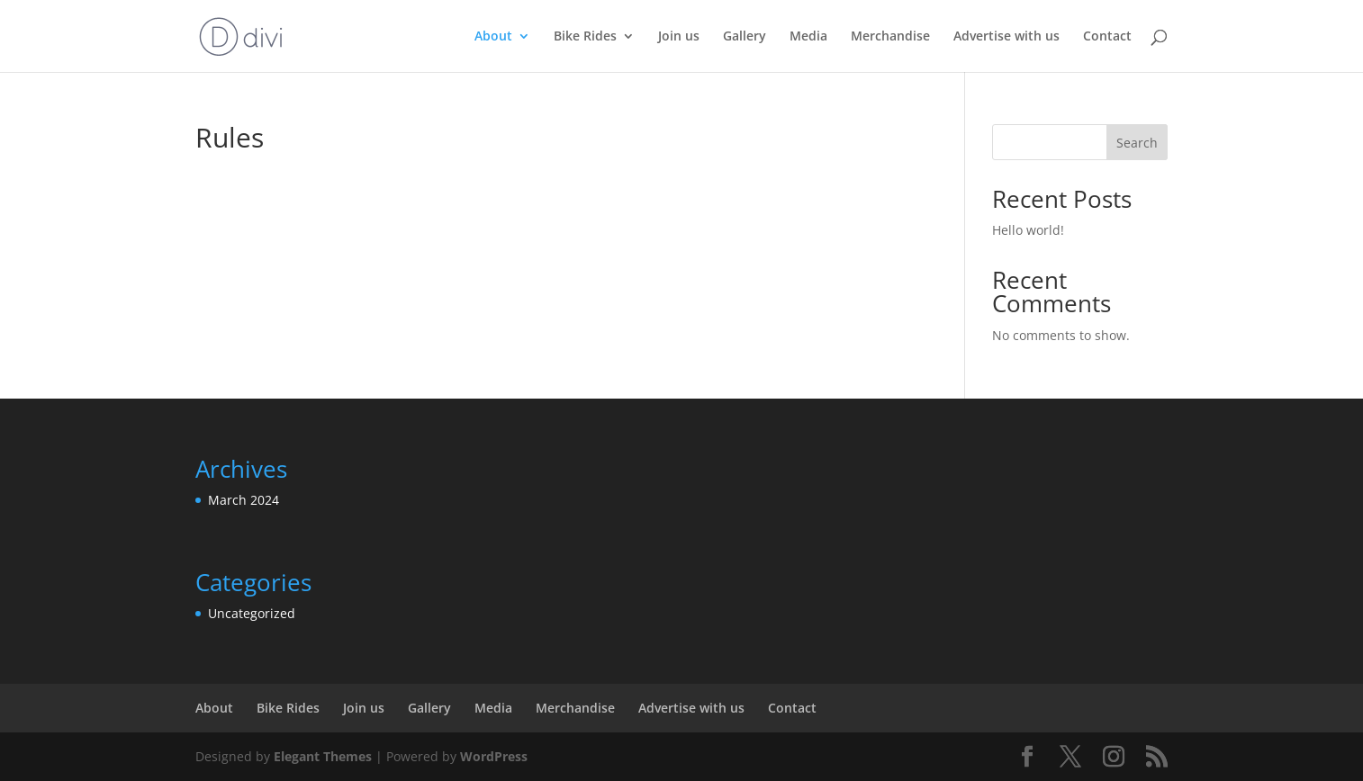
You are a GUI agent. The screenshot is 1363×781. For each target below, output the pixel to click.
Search (1137, 142)
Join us (679, 37)
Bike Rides (585, 37)
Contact (1107, 37)
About (493, 37)
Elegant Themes (323, 756)
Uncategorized (251, 613)
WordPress (494, 756)
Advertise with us (1006, 37)
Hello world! (1028, 229)
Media (808, 37)
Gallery (744, 37)
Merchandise (890, 37)
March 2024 (243, 499)
